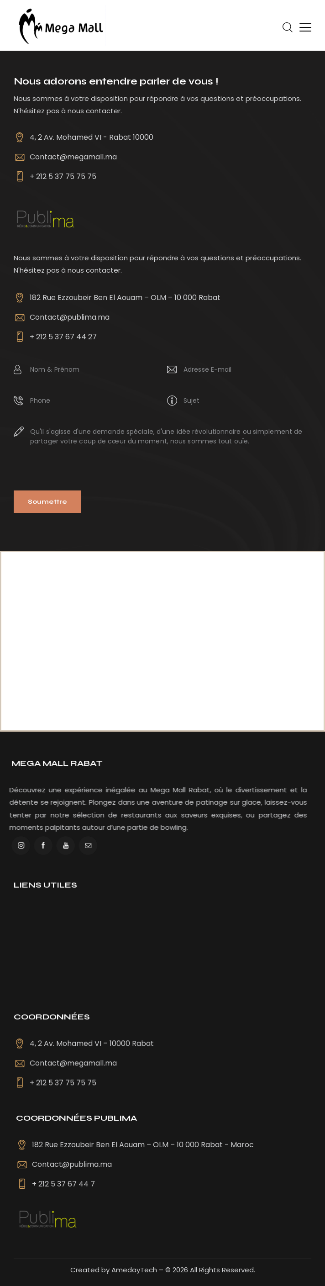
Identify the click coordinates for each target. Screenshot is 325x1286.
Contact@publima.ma (70, 317)
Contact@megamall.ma (73, 157)
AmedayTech (134, 1270)
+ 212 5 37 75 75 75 (63, 176)
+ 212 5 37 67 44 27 (63, 337)
